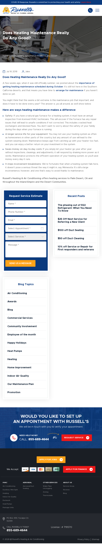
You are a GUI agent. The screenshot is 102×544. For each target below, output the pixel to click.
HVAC (5, 483)
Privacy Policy (84, 540)
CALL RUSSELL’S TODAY (18, 528)
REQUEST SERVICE (73, 438)
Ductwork (6, 501)
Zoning (45, 492)
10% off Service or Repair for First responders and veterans (76, 248)
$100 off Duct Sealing (71, 230)
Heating (12, 360)
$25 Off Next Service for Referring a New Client (72, 220)
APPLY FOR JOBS (48, 460)
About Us (67, 483)
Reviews (66, 490)
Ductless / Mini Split (10, 490)
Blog (10, 310)
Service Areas (68, 487)
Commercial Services (20, 318)
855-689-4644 (90, 10)
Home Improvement (19, 368)
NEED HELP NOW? (28, 436)
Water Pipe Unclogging (47, 488)
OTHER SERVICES (50, 483)
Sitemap (95, 540)
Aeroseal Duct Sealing (28, 488)
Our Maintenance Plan (20, 385)
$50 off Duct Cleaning (71, 239)
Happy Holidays (16, 343)
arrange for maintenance (69, 90)
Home (5, 56)
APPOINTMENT (36, 422)
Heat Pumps (14, 351)
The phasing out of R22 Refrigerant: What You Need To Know (75, 208)
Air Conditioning (17, 293)
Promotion (13, 393)
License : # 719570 (61, 528)
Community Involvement (22, 327)
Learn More (86, 2)
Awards (12, 302)
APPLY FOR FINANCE (76, 470)
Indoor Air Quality (18, 376)
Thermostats (48, 496)
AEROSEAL (27, 483)
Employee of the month (21, 335)
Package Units (8, 508)
